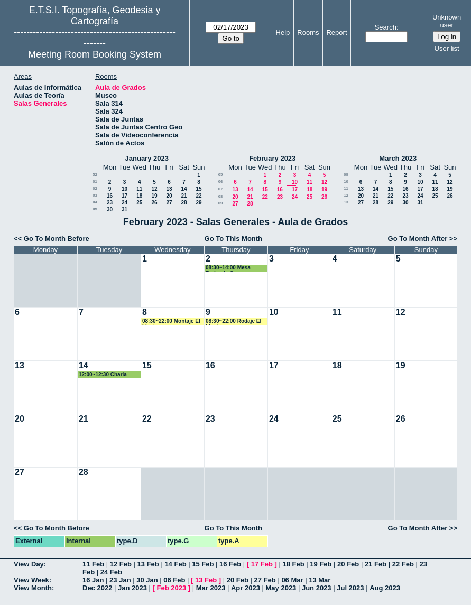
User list (447, 48)
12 (154, 189)
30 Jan (147, 580)
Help (283, 32)
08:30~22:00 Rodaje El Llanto (233, 321)
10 (124, 189)
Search (385, 27)
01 (95, 181)
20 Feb (348, 564)
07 (220, 189)
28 (184, 203)
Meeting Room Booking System (94, 54)
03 (95, 195)
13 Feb (148, 564)
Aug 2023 (385, 588)
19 (154, 196)
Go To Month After (418, 239)
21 (184, 196)
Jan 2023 (132, 588)
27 (169, 203)
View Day (29, 564)
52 (95, 174)
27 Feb (265, 580)
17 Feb (262, 564)
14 (184, 189)
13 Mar (319, 580)
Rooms (308, 32)
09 (220, 203)
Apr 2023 (245, 588)
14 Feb (175, 564)
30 (110, 209)
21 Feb (375, 564)
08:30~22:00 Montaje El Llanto (171, 321)
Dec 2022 (97, 588)
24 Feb (111, 572)
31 (124, 209)
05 (95, 209)
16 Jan (93, 580)
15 (198, 189)
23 (110, 203)
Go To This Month (234, 239)
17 (124, 196)
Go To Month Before (56, 239)
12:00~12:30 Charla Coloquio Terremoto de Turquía (107, 374)
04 (95, 202)
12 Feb (121, 564)
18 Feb (293, 564)
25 (139, 203)
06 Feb (174, 580)
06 (220, 181)
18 (139, 196)
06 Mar (292, 580)
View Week (31, 580)
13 (169, 189)
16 (110, 196)
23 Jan (120, 580)
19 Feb (320, 564)
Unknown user (446, 21)
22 (198, 196)
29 (198, 203)
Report (336, 32)
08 (220, 196)
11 (139, 189)
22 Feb (403, 564)
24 (124, 203)
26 (154, 203)
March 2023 (398, 158)
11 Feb (93, 564)
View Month (33, 588)
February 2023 (272, 158)
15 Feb (203, 564)
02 (95, 188)
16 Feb (230, 564)
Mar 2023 (211, 588)
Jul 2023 (350, 588)
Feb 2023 (172, 588)
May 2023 (281, 588)
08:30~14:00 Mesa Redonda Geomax (228, 268)
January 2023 (147, 158)
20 (169, 196)
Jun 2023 (316, 588)
